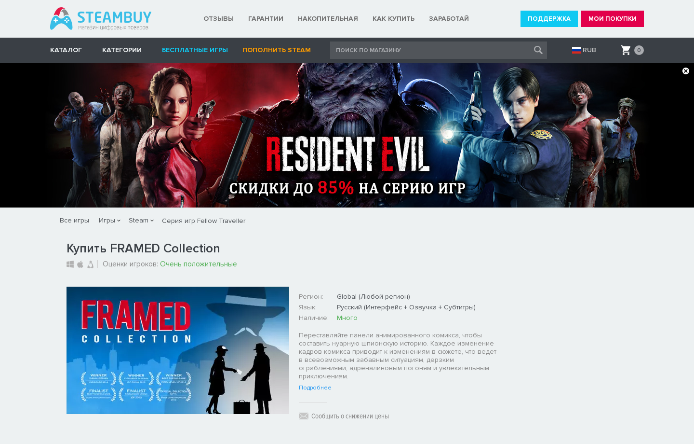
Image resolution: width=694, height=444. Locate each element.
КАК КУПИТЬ (393, 18)
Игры (107, 220)
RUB (589, 50)
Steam (138, 220)
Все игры (74, 220)
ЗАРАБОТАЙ (449, 18)
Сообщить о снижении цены (350, 416)
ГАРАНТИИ (265, 18)
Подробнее (315, 388)
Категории (122, 50)
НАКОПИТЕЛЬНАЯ (328, 18)
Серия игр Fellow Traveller (203, 221)
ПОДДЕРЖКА (549, 19)
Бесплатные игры (195, 50)
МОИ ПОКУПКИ (612, 19)
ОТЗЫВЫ (218, 18)
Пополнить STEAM (276, 50)
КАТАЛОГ (66, 50)
